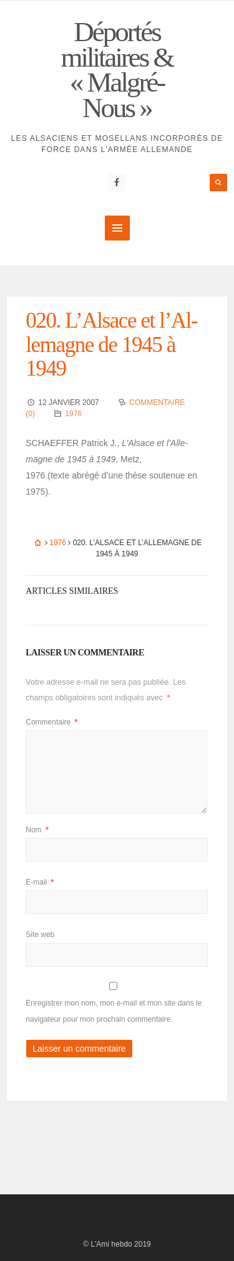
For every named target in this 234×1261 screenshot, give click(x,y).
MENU (117, 228)
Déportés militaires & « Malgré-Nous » (117, 69)
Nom (37, 830)
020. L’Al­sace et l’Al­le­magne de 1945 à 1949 (112, 344)
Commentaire (51, 722)
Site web (40, 934)
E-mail (40, 882)
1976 (73, 413)
